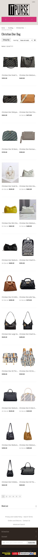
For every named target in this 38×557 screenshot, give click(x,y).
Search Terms (28, 517)
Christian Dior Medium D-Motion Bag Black (16, 445)
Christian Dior (20, 28)
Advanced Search (19, 524)
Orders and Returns (14, 521)
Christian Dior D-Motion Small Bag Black (15, 482)
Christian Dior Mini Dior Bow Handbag (15, 223)
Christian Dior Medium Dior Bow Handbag (16, 260)
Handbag (10, 28)
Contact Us (26, 521)
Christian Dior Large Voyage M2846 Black (15, 334)
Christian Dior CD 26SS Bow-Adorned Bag (16, 297)
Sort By (15, 40)
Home (3, 28)
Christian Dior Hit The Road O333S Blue (15, 371)
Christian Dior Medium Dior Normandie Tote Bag (18, 408)
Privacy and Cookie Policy (13, 517)
